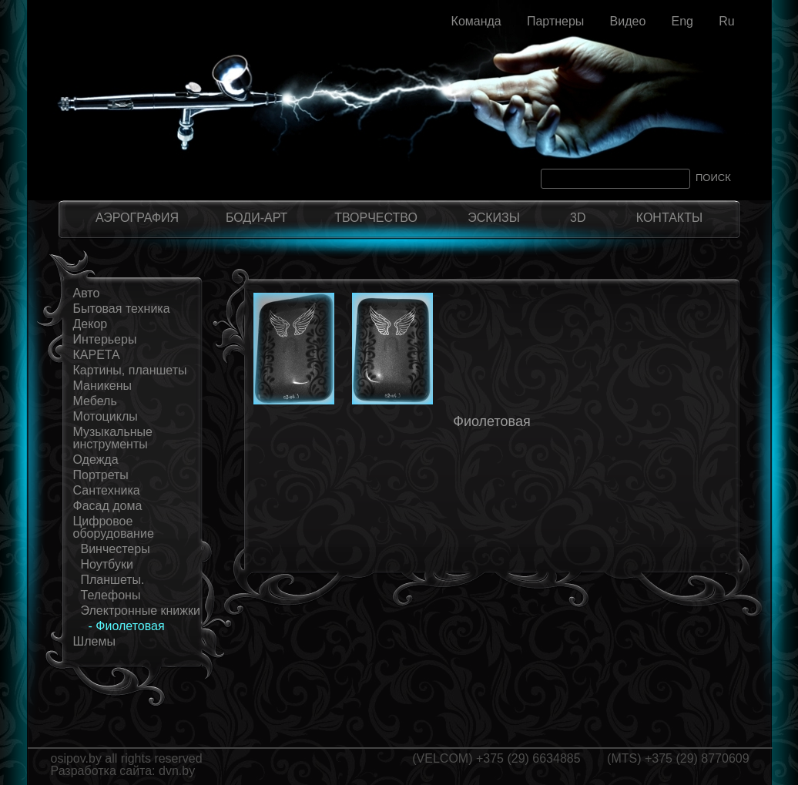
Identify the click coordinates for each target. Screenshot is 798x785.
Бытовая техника (121, 308)
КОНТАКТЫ (669, 217)
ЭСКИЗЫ (494, 217)
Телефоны (111, 595)
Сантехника (106, 490)
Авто (86, 293)
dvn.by (177, 770)
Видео (628, 21)
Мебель (95, 401)
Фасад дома (107, 505)
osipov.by (76, 758)
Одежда (96, 459)
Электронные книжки (140, 610)
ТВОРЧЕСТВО (375, 217)
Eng (681, 21)
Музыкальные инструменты (113, 438)
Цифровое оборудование (113, 527)
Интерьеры (105, 339)
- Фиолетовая (127, 625)
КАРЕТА (96, 354)
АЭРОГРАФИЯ (137, 217)
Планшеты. (113, 579)
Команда (476, 21)
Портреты (101, 474)
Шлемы (94, 641)
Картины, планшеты (130, 370)
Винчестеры (115, 548)
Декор (90, 323)
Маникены (102, 385)
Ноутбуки (107, 564)
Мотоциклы (105, 416)
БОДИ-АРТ (256, 217)
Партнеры (555, 21)
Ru (726, 21)
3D (577, 217)
